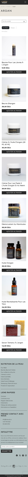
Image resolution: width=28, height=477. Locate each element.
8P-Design (18, 476)
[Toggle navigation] (25, 2)
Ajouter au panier (14, 72)
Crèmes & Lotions (6, 374)
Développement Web (11, 476)
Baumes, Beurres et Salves (8, 370)
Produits (8, 6)
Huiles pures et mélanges (7, 381)
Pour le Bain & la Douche (8, 372)
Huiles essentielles (6, 376)
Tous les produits (6, 21)
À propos (3, 396)
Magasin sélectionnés (7, 400)
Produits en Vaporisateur (8, 385)
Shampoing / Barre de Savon (9, 383)
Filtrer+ (5, 27)
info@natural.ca (7, 419)
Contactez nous (5, 398)
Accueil (2, 6)
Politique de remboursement (8, 405)
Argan (14, 6)
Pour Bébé (4, 367)
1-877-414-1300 (6, 421)
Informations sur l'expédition (8, 407)
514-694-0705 (6, 424)
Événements (4, 403)
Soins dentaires (5, 379)
